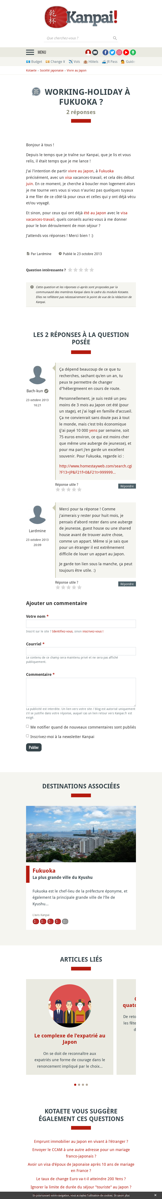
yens (93, 430)
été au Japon (95, 212)
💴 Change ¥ (55, 61)
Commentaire (40, 674)
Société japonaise (52, 70)
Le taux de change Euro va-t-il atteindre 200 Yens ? (81, 1178)
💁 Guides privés (134, 61)
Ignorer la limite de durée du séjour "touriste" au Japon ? (81, 1186)
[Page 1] (75, 1085)
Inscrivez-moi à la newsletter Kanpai (62, 736)
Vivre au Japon (76, 70)
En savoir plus (121, 1195)
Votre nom (37, 616)
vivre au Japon (80, 170)
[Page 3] (83, 1085)
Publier (34, 747)
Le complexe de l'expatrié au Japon (69, 1039)
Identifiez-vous (62, 631)
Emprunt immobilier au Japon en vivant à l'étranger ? (81, 1141)
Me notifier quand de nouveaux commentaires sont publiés (83, 727)
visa (68, 177)
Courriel (35, 644)
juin (29, 183)
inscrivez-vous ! (93, 631)
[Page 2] (79, 1085)
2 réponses (81, 112)
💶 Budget (34, 61)
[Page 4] (87, 1085)
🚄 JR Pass (109, 61)
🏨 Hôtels (90, 61)
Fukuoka (106, 170)
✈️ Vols (74, 61)
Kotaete (31, 70)
